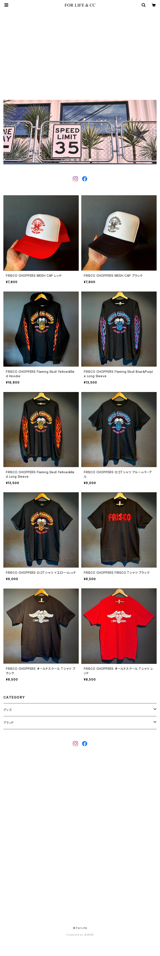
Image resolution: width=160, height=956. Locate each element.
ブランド (8, 722)
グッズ (7, 709)
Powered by (80, 934)
